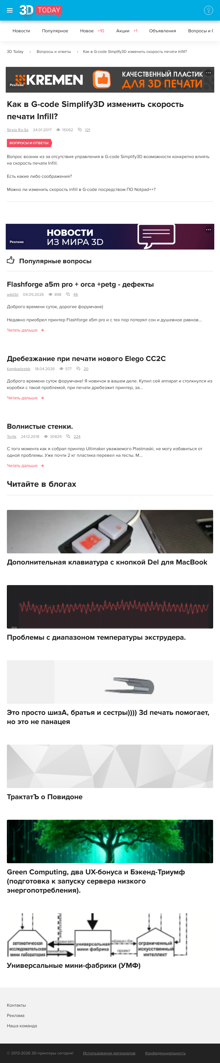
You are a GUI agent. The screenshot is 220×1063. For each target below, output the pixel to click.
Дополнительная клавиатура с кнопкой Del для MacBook (107, 562)
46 (75, 294)
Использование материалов (109, 1053)
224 (77, 436)
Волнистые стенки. (40, 426)
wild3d (12, 294)
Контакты (16, 1005)
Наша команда (22, 1026)
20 (86, 368)
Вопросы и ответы (54, 51)
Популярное (55, 31)
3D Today (15, 51)
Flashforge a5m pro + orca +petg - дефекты (80, 284)
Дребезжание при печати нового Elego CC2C (86, 358)
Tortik (11, 436)
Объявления (162, 31)
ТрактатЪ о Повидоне (44, 796)
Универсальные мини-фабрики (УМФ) (74, 965)
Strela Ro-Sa (17, 129)
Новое (92, 31)
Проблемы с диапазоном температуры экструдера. (96, 637)
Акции (126, 31)
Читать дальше (22, 330)
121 (87, 129)
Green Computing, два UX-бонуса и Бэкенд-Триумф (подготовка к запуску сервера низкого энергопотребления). (96, 881)
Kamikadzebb (18, 368)
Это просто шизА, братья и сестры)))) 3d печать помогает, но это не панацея (108, 717)
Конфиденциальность (165, 1053)
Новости (21, 31)
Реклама (17, 85)
